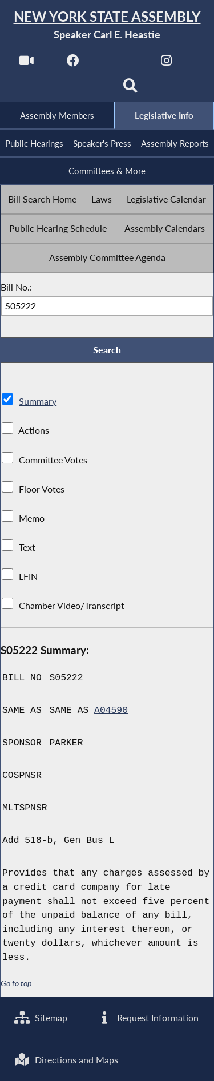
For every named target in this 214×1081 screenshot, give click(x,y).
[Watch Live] (26, 63)
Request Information (147, 1018)
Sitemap (40, 1018)
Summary (37, 401)
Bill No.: (16, 286)
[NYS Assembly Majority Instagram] (166, 63)
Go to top (16, 983)
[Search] (130, 89)
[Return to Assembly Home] (107, 25)
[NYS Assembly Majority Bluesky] (83, 89)
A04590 (111, 710)
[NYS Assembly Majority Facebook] (73, 63)
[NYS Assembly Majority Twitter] (120, 63)
